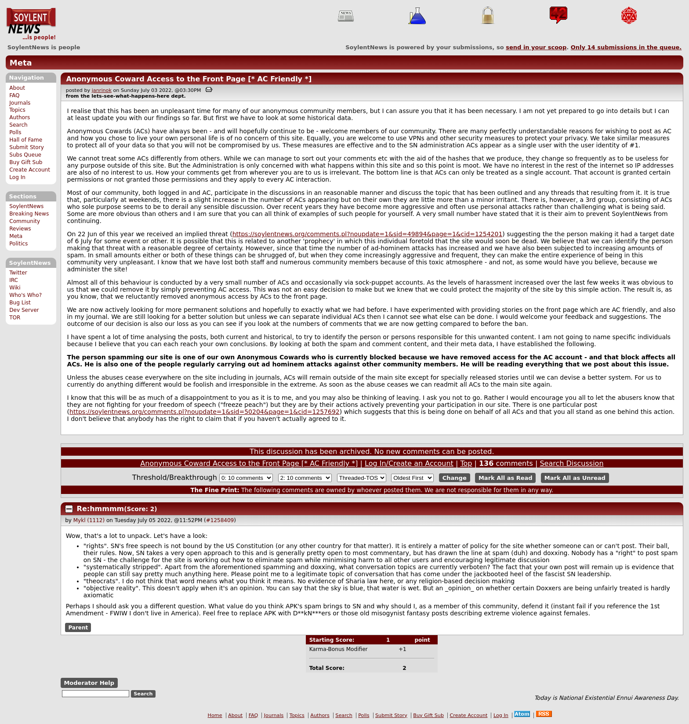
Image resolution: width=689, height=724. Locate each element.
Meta (21, 62)
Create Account (29, 170)
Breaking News (29, 214)
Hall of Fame (25, 140)
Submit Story (26, 147)
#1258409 (220, 520)
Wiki (14, 288)
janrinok (102, 90)
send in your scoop (536, 47)
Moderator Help (89, 683)
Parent (78, 628)
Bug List (20, 303)
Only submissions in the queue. (626, 47)
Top (466, 463)
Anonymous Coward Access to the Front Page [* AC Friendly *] (189, 79)
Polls (15, 132)
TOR (14, 317)
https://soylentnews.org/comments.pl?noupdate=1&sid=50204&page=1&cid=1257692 (204, 411)
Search (18, 125)
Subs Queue (25, 155)
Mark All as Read (506, 478)
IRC (13, 280)
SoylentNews (31, 24)
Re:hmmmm (100, 509)
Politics (18, 244)
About (17, 88)
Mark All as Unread (575, 478)
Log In (17, 177)
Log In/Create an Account (409, 463)
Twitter (18, 273)
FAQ (14, 95)
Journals (19, 103)
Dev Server (24, 310)
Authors (19, 117)
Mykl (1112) (89, 520)
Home (215, 715)
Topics (17, 110)
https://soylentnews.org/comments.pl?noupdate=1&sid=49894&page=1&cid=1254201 (367, 234)
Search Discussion (571, 463)
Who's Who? (25, 295)
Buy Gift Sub (25, 162)
